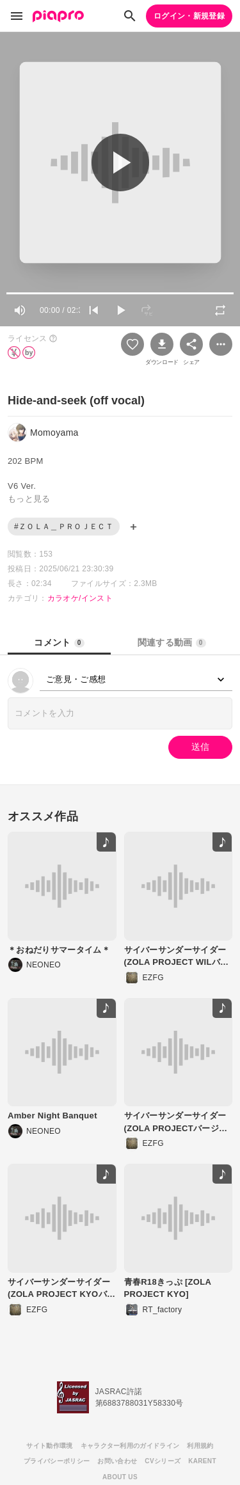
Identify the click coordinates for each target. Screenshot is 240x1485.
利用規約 (200, 1445)
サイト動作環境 (49, 1445)
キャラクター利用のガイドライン (130, 1445)
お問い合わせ (117, 1461)
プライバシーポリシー (57, 1461)
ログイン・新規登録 (189, 16)
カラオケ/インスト (80, 598)
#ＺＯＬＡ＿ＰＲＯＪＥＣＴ (63, 526)
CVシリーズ (162, 1461)
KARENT (202, 1461)
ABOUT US (120, 1477)
